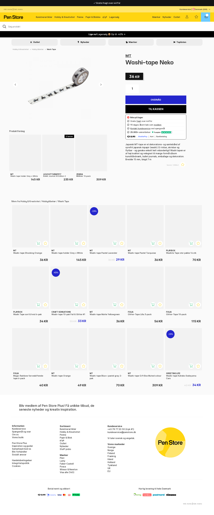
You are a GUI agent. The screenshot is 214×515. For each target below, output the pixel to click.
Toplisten (181, 42)
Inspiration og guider (22, 446)
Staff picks (65, 449)
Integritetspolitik (20, 463)
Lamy (62, 460)
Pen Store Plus (19, 443)
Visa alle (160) (67, 472)
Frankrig (112, 456)
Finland (111, 453)
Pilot (62, 458)
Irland (110, 459)
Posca (63, 466)
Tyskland (112, 465)
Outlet (176, 17)
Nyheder (167, 17)
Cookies (16, 466)
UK (109, 468)
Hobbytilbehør (38, 49)
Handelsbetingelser (22, 460)
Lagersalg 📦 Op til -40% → (107, 34)
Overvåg (156, 99)
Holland (111, 462)
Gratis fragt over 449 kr (107, 3)
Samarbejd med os (21, 448)
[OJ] (107, 26)
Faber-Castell (67, 463)
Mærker (156, 17)
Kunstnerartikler (44, 17)
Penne (80, 17)
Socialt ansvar (19, 454)
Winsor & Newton (68, 469)
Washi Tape (51, 49)
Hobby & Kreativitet (64, 17)
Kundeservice (185, 9)
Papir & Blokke (93, 17)
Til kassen (155, 109)
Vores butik (18, 437)
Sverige (111, 447)
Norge (111, 450)
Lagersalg (114, 17)
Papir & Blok (66, 437)
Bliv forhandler (19, 451)
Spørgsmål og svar (21, 431)
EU (109, 471)
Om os (15, 434)
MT (128, 55)
